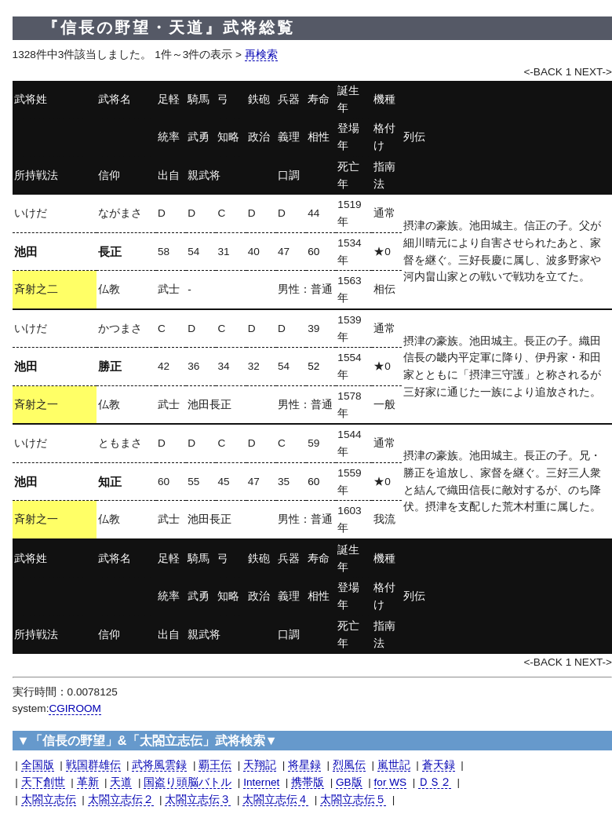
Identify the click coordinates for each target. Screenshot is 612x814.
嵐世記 (393, 765)
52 (313, 366)
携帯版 (307, 782)
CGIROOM (74, 708)
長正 (110, 251)
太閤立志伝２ (121, 799)
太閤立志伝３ (198, 799)
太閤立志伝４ (275, 799)
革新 (88, 782)
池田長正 (209, 405)
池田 (26, 251)
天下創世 (43, 782)
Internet (261, 782)
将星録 (304, 765)
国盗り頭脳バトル (187, 782)
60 (313, 251)
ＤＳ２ (434, 782)
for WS (390, 782)
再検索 (261, 54)
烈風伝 (349, 765)
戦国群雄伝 (93, 765)
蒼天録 (438, 765)
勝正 (110, 366)
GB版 (349, 782)
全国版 (37, 765)
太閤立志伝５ (353, 799)
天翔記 (259, 765)
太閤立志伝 (48, 799)
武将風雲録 (159, 765)
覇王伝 (215, 765)
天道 (121, 782)
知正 (110, 481)
